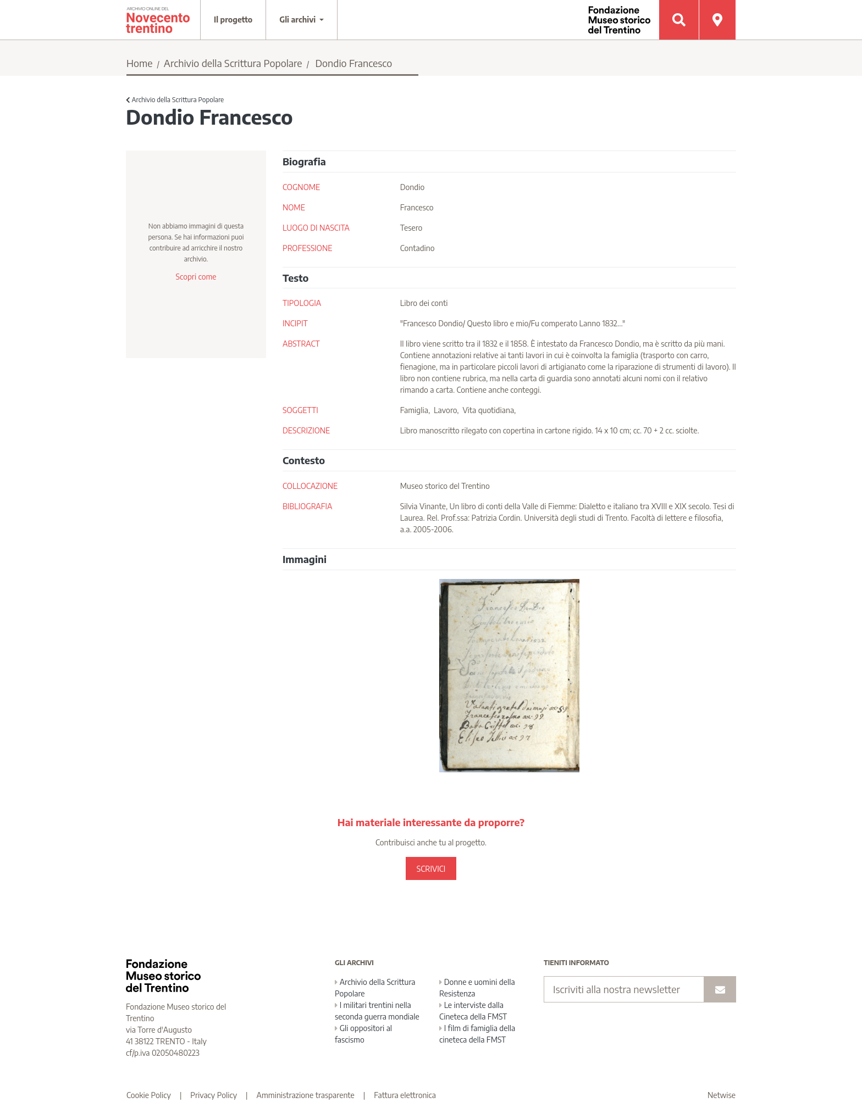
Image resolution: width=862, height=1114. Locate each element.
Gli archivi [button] (298, 19)
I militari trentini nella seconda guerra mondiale (377, 1010)
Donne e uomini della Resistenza (477, 987)
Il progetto (233, 19)
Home (139, 63)
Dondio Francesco (353, 63)
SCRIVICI (431, 868)
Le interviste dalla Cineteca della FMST (473, 1010)
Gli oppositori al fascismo (363, 1033)
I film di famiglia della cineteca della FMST (477, 1033)
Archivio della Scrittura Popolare (233, 63)
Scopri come (195, 276)
